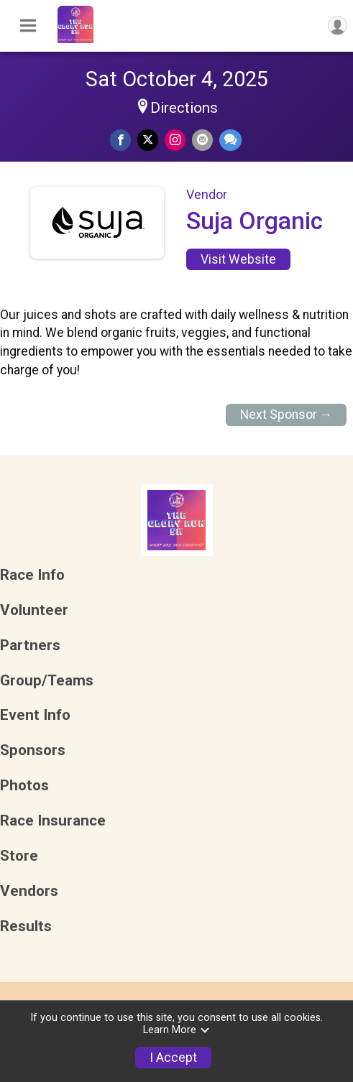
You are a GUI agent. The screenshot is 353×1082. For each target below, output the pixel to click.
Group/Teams (46, 680)
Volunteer (34, 610)
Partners (30, 645)
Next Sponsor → (286, 414)
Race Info (32, 575)
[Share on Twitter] (147, 139)
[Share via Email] (202, 139)
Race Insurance (53, 821)
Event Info (35, 715)
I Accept (173, 1057)
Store (19, 856)
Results (26, 926)
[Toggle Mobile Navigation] (28, 25)
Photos (24, 785)
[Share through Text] (230, 139)
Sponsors (32, 750)
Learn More (177, 1030)
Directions (184, 107)
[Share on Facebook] (120, 139)
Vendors (29, 891)
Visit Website (238, 259)
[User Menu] (337, 25)
